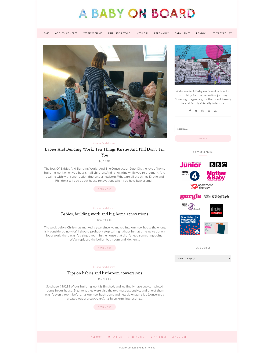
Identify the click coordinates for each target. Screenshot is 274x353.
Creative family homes (104, 143)
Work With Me (93, 33)
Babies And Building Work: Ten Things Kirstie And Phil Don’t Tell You (104, 152)
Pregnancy (161, 33)
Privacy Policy (222, 33)
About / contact (66, 33)
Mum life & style (119, 33)
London (201, 33)
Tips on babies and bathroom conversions (104, 273)
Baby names (182, 33)
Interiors (142, 33)
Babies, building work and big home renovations (104, 214)
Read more (104, 189)
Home (45, 33)
